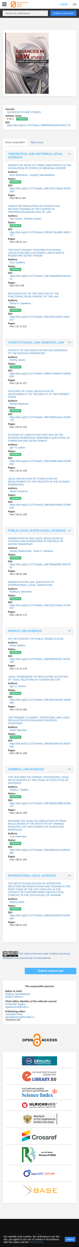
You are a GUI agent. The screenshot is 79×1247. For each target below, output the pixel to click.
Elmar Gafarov (17, 645)
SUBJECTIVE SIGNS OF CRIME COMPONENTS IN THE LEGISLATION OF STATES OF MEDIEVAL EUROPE (39, 167)
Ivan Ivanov (16, 218)
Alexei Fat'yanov (19, 491)
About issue (37, 142)
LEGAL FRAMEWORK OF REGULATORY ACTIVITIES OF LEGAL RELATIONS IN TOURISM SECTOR (38, 678)
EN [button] (74, 4)
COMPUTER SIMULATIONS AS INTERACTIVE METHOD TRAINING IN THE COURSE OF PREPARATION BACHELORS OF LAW (34, 209)
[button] (4, 4)
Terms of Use (36, 1242)
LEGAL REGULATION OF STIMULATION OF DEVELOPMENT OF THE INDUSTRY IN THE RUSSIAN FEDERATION (39, 481)
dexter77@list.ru (14, 996)
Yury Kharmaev (18, 836)
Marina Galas (17, 902)
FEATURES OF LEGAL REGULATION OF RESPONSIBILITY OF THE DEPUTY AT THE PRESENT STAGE (39, 394)
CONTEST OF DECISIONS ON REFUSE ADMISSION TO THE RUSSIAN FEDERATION (37, 352)
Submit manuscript (63, 13)
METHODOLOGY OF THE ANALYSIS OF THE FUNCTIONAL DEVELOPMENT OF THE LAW (33, 295)
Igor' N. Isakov (17, 447)
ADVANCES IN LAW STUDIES (24, 112)
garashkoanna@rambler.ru (19, 1017)
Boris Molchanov (19, 175)
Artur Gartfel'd (17, 262)
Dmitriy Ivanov (17, 360)
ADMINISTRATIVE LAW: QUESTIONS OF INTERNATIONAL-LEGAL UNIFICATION (31, 583)
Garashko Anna (13, 1014)
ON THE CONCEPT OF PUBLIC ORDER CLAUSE (36, 638)
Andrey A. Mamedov (21, 591)
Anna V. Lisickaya (43, 551)
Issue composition (15, 142)
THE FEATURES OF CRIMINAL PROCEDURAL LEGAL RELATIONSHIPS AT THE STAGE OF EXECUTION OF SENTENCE (38, 780)
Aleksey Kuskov (33, 218)
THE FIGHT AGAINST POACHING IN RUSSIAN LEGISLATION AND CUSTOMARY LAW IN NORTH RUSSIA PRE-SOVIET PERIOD (36, 252)
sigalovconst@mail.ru (17, 1006)
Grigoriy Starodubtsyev (42, 175)
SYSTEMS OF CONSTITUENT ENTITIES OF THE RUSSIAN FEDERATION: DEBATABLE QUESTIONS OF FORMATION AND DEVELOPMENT (39, 437)
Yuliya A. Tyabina (19, 789)
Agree (70, 1239)
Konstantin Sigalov (15, 1004)
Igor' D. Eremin (18, 686)
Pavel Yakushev (18, 730)
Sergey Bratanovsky (21, 551)
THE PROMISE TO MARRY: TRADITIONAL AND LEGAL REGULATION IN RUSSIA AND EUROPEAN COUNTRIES (39, 720)
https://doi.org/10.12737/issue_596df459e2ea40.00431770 (39, 125)
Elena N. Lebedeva (20, 303)
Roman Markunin (19, 403)
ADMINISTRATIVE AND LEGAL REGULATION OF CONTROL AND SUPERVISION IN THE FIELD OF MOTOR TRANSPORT (35, 541)
